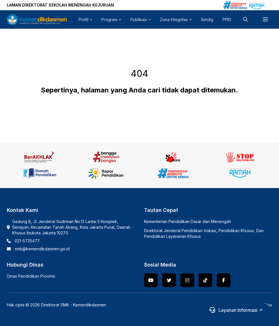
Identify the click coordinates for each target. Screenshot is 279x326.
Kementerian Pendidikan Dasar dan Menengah (187, 221)
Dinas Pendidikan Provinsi (31, 276)
